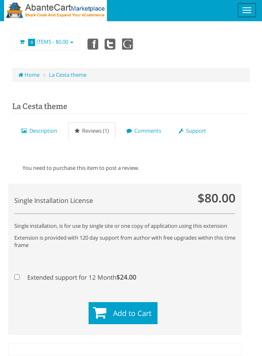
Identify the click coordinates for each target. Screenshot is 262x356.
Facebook (92, 44)
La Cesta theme (68, 74)
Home (29, 74)
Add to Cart (132, 313)
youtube (128, 44)
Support (192, 130)
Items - (46, 42)
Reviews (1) (92, 130)
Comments (144, 130)
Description (39, 130)
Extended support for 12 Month (73, 277)
